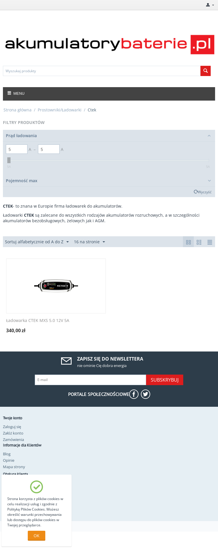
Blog (7, 453)
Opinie (8, 460)
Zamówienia (13, 439)
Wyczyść (205, 191)
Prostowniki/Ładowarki (60, 110)
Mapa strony (14, 466)
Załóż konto (13, 433)
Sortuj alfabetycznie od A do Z (37, 242)
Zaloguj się (12, 426)
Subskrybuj (165, 380)
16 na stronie (89, 242)
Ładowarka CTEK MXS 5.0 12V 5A (37, 320)
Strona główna (18, 110)
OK (36, 535)
